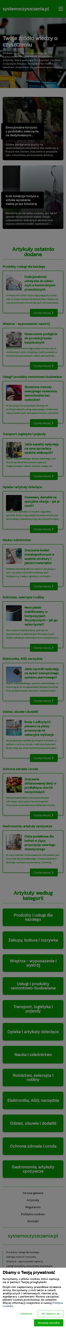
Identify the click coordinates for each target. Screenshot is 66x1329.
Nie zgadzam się (51, 1313)
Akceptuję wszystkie (49, 1322)
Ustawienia (26, 1313)
